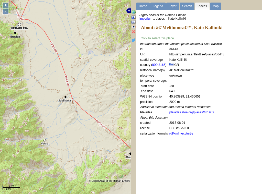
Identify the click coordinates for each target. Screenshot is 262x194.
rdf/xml (174, 133)
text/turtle (186, 133)
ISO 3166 (158, 65)
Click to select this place (157, 38)
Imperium (145, 18)
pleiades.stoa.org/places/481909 (191, 112)
